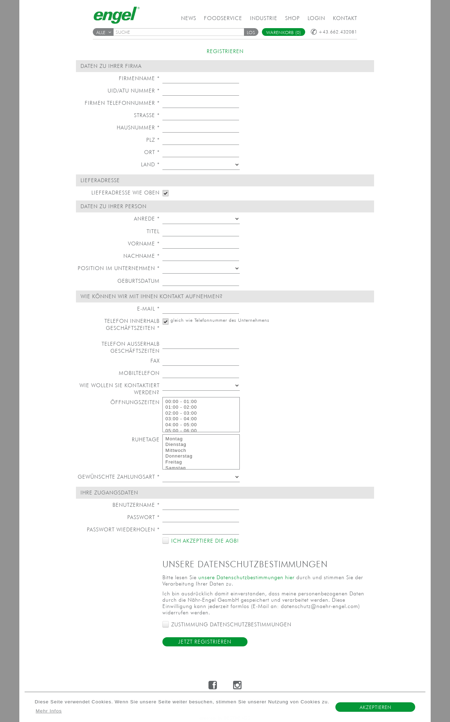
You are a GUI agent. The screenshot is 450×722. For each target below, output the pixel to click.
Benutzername (136, 504)
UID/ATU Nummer (134, 90)
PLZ (153, 139)
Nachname (141, 256)
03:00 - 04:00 (201, 419)
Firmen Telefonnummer (122, 103)
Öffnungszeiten (135, 402)
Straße (147, 115)
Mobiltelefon (139, 373)
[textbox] (181, 32)
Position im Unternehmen (119, 268)
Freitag (201, 462)
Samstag (201, 468)
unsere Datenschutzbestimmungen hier (246, 577)
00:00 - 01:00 (201, 402)
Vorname (144, 243)
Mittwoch (201, 451)
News (188, 18)
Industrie (263, 18)
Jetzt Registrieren (204, 641)
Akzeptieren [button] (375, 707)
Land (150, 164)
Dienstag (201, 445)
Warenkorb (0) (283, 33)
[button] (251, 32)
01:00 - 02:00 (201, 407)
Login (316, 18)
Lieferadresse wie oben (125, 192)
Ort (152, 152)
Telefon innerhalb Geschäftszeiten (132, 324)
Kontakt (345, 18)
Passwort (143, 517)
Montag (201, 439)
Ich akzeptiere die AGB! (204, 540)
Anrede (147, 218)
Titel (153, 231)
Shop (292, 18)
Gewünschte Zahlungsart (119, 476)
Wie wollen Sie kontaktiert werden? (119, 389)
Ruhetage (146, 439)
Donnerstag (201, 456)
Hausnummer (138, 127)
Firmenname (139, 78)
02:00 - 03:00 (201, 413)
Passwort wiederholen (123, 529)
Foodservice (223, 18)
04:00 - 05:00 (201, 425)
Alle (103, 33)
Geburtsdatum (138, 280)
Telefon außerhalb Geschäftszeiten (131, 347)
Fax (155, 360)
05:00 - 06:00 (201, 431)
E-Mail (148, 308)
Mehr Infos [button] (49, 711)
